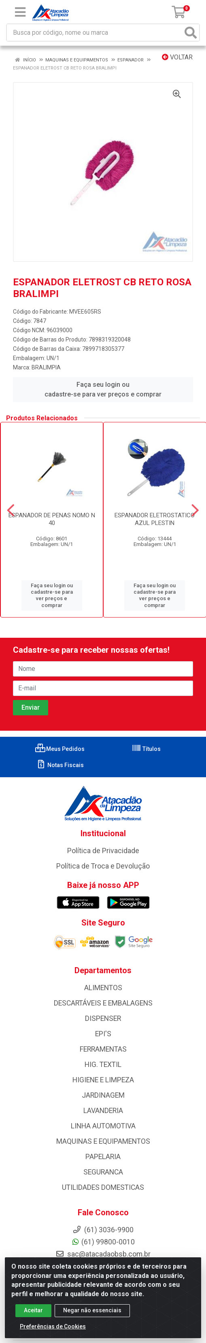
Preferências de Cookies (53, 1333)
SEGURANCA (103, 1172)
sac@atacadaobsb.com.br (103, 1254)
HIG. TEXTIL (103, 1064)
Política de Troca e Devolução (103, 866)
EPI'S (103, 1034)
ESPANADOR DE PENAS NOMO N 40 (51, 519)
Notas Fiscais (60, 765)
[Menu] (20, 12)
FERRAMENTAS (103, 1049)
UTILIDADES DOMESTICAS (103, 1187)
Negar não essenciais (92, 1316)
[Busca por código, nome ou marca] (95, 32)
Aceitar (33, 1316)
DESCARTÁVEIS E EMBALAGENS (103, 1003)
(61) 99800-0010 (103, 1242)
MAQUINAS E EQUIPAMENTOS (103, 1141)
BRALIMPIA (46, 367)
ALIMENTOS (103, 988)
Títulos (146, 749)
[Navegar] (10, 510)
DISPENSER (103, 1018)
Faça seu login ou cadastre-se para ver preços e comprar (103, 389)
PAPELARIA (103, 1157)
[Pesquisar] (190, 32)
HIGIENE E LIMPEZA (103, 1080)
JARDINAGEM (103, 1095)
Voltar (177, 57)
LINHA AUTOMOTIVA (103, 1126)
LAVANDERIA (103, 1111)
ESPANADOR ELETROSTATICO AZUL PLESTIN (155, 519)
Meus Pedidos (60, 749)
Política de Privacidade (103, 851)
